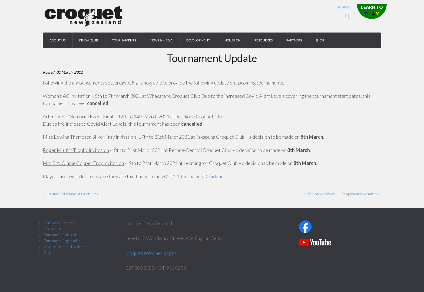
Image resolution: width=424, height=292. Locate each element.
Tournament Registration (62, 241)
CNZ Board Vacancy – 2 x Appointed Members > (342, 194)
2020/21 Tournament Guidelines (194, 176)
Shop (47, 253)
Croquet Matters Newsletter (65, 247)
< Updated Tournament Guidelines (70, 194)
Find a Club (52, 229)
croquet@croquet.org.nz (151, 253)
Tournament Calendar (60, 235)
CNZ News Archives (59, 223)
